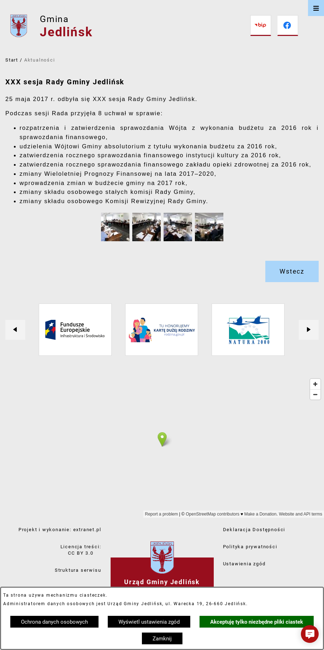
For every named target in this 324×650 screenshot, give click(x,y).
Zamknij (162, 638)
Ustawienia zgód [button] (244, 563)
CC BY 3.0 (80, 553)
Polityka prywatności (250, 546)
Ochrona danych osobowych (54, 622)
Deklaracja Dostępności (254, 529)
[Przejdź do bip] (260, 25)
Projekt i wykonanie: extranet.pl (59, 529)
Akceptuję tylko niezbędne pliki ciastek (256, 622)
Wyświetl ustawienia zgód (149, 622)
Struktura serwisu (78, 570)
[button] (115, 239)
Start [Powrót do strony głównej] (11, 60)
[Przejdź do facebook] (287, 25)
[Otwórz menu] (316, 8)
